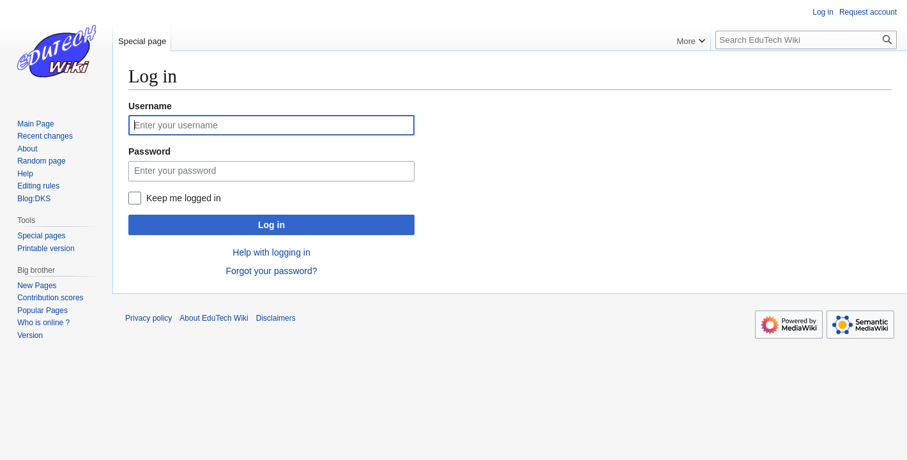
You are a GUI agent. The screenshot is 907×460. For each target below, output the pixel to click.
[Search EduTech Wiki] (806, 40)
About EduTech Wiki (213, 318)
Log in (271, 225)
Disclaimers (276, 318)
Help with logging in (271, 252)
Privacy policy (148, 318)
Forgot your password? (271, 271)
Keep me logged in (183, 198)
